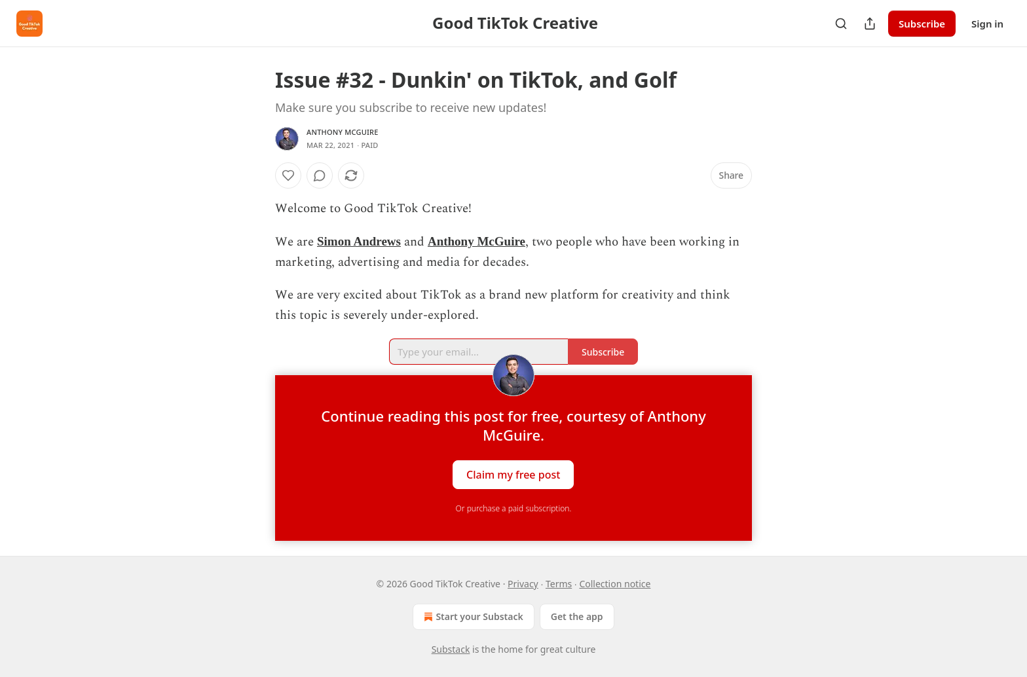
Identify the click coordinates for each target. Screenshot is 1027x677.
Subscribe (922, 23)
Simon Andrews (359, 241)
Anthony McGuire (343, 132)
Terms (559, 583)
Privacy (523, 583)
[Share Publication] (870, 23)
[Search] (841, 23)
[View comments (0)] (320, 175)
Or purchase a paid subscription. (514, 508)
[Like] (288, 175)
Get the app (577, 616)
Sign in (987, 23)
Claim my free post (513, 474)
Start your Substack (472, 617)
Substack (451, 649)
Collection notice (614, 583)
